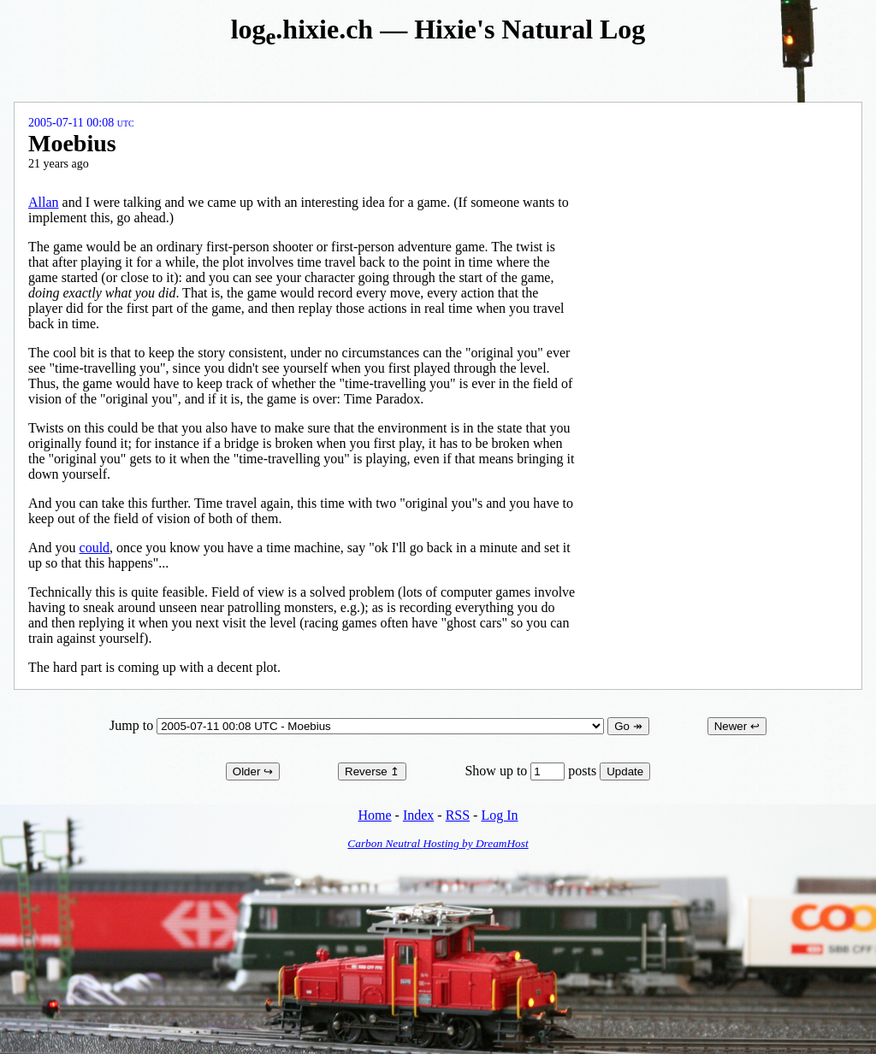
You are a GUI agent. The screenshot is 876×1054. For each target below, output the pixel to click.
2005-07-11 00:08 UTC (81, 122)
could (95, 547)
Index (418, 815)
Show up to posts (532, 770)
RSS (458, 815)
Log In (499, 815)
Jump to (358, 725)
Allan (43, 202)
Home (374, 815)
